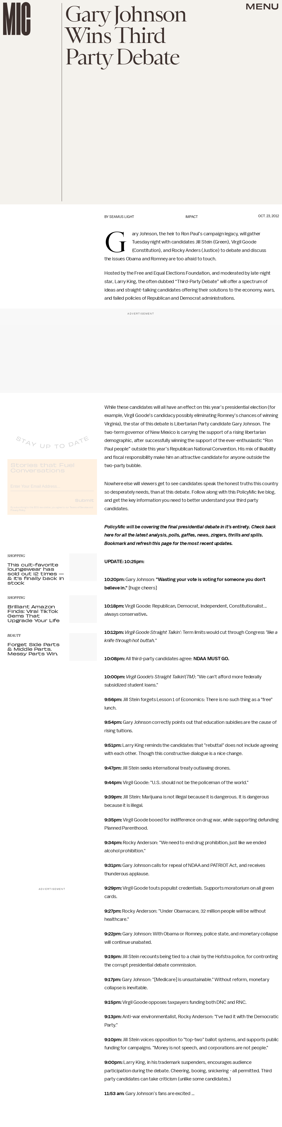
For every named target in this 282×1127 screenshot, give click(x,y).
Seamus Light (121, 217)
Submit (84, 504)
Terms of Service (79, 511)
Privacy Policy (17, 514)
